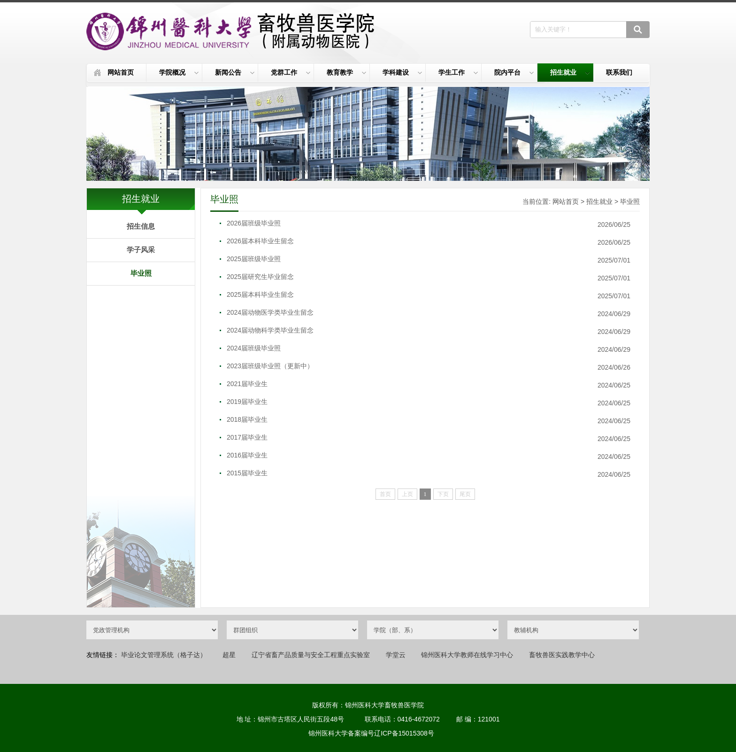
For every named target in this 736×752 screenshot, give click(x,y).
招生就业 (570, 72)
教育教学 (346, 72)
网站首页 (120, 72)
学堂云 (396, 655)
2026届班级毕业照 (254, 223)
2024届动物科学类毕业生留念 (270, 330)
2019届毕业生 (247, 401)
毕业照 (141, 273)
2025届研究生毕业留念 (260, 276)
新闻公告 (234, 72)
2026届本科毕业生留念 (260, 241)
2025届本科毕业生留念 (260, 294)
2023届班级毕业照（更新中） (270, 366)
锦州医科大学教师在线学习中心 (467, 655)
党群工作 (290, 72)
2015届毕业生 (247, 473)
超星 (229, 655)
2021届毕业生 (247, 384)
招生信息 (141, 226)
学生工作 (458, 72)
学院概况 (179, 72)
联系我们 (619, 72)
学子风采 (141, 250)
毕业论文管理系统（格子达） (164, 655)
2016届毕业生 (247, 455)
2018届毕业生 (247, 419)
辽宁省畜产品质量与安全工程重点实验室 (311, 655)
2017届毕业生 (247, 437)
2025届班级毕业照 (254, 259)
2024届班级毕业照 (254, 348)
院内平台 (514, 72)
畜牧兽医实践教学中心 (562, 655)
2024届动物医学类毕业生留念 (270, 312)
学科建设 (402, 72)
